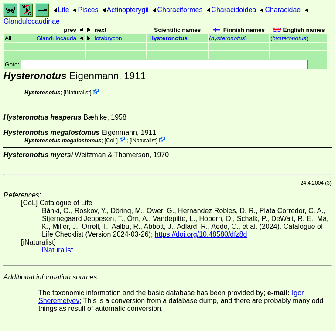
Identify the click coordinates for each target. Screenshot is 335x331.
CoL (111, 140)
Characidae (283, 10)
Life (63, 10)
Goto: (156, 64)
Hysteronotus (168, 38)
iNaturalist (77, 92)
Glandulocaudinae (31, 21)
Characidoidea (233, 10)
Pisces (88, 10)
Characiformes (179, 10)
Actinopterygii (128, 10)
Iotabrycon (108, 38)
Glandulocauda (56, 38)
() (228, 38)
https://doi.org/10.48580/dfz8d (201, 234)
